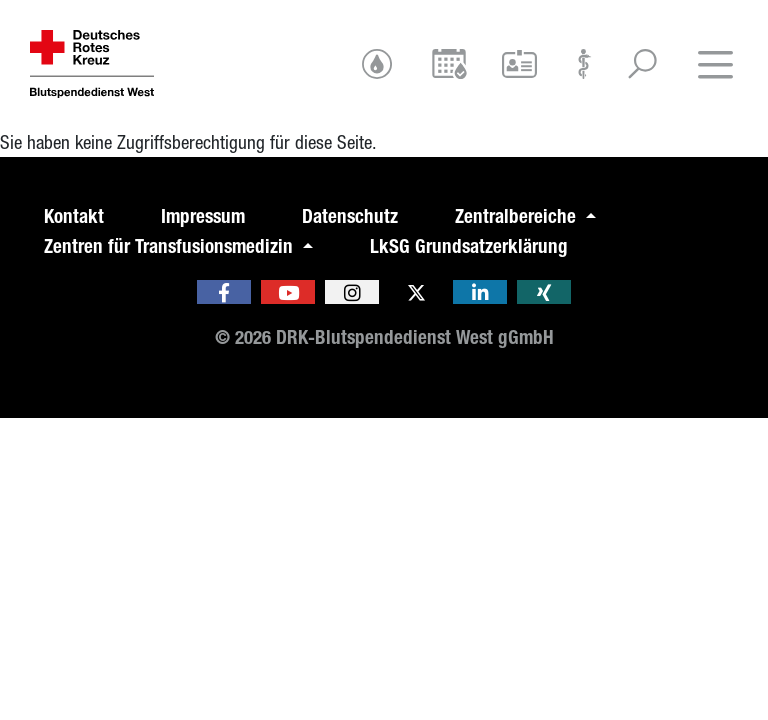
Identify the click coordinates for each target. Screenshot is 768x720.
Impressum (203, 216)
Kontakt (74, 216)
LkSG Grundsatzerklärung (469, 246)
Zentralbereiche (518, 216)
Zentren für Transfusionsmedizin (171, 246)
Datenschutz (350, 216)
